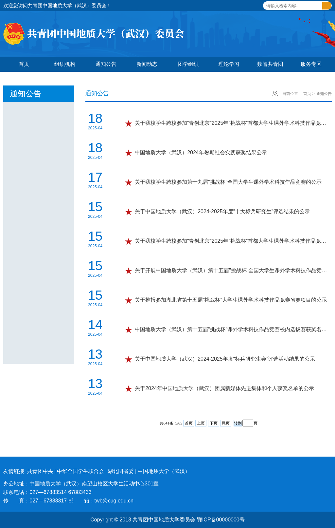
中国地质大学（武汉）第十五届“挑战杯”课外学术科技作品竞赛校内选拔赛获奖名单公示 (232, 329)
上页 (201, 423)
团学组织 (188, 64)
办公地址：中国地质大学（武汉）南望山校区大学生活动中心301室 (81, 483)
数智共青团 (270, 64)
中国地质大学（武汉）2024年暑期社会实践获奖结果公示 (201, 152)
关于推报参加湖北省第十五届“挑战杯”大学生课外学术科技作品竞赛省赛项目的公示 (231, 300)
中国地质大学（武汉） (164, 471)
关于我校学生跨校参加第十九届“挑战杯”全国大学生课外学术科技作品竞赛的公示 (228, 182)
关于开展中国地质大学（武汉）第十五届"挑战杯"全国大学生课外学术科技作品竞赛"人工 (232, 270)
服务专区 (311, 64)
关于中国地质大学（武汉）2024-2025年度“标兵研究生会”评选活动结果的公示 (225, 359)
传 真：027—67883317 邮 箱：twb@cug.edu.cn (68, 500)
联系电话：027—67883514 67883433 (47, 492)
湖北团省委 (121, 471)
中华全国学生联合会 (80, 471)
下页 (214, 423)
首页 (24, 64)
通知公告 (106, 64)
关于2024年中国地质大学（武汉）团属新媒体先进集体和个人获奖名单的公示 (224, 388)
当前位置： (292, 93)
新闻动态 (146, 64)
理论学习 (229, 64)
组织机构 (64, 64)
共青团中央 (40, 471)
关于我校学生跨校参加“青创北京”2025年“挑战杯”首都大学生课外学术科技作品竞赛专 (232, 123)
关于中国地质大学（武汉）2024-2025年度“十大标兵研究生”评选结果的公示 (222, 211)
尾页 (226, 423)
